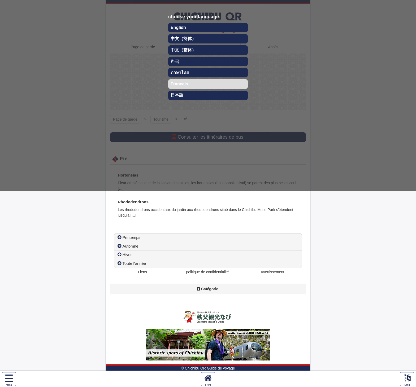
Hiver (127, 254)
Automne (130, 246)
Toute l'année (134, 263)
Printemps (132, 237)
